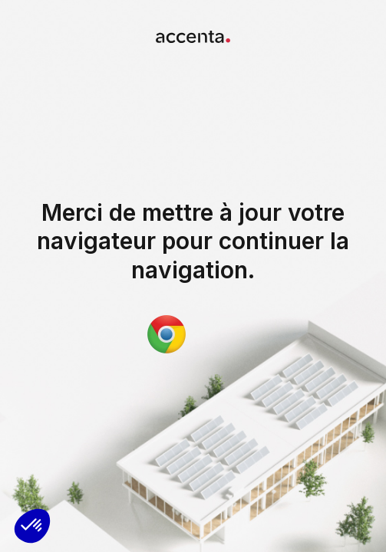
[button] (32, 526)
